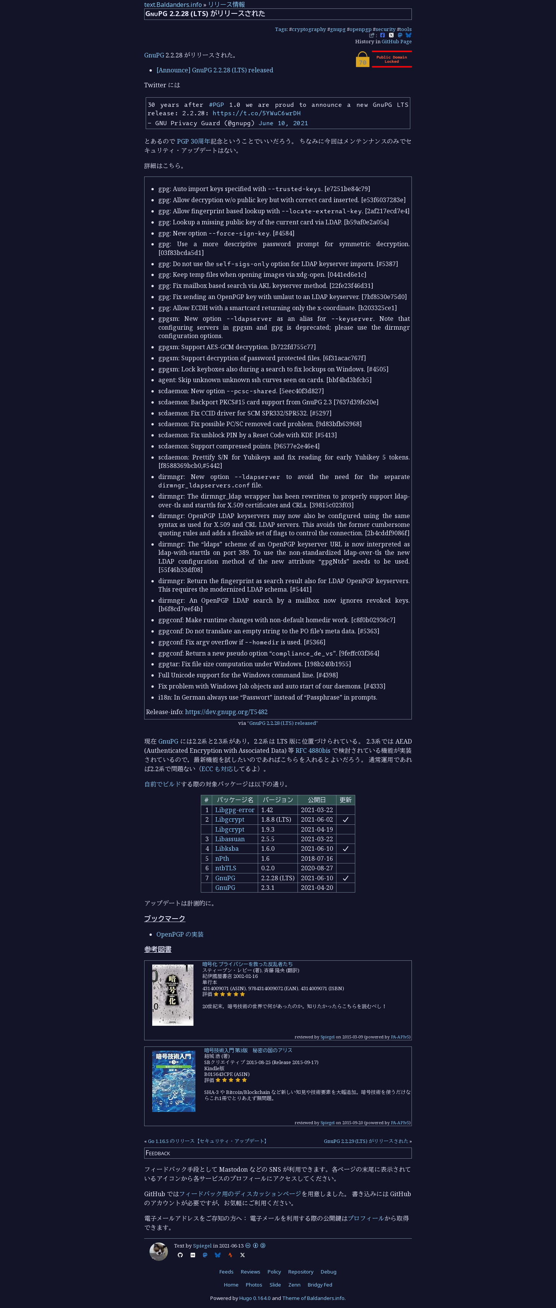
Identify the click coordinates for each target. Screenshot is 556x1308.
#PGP (216, 104)
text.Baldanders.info (173, 4)
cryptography (309, 29)
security (386, 29)
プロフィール (366, 1218)
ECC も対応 (217, 769)
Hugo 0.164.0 (255, 1298)
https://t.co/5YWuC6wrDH (257, 113)
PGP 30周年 (193, 141)
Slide (275, 1284)
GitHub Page (397, 41)
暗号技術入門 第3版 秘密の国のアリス (248, 1050)
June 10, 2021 (283, 123)
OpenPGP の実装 (180, 934)
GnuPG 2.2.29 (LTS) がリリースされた (366, 1141)
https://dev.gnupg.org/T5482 (226, 712)
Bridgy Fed (320, 1284)
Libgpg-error (235, 810)
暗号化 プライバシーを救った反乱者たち (247, 964)
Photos (254, 1284)
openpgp (361, 29)
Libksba (227, 848)
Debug (329, 1271)
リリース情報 (226, 4)
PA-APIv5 (400, 1037)
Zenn (294, 1284)
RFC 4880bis (313, 750)
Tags (281, 29)
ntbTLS (225, 868)
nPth (222, 858)
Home (231, 1284)
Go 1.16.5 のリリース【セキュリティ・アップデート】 (208, 1141)
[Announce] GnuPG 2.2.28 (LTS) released (214, 70)
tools (406, 29)
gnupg (338, 29)
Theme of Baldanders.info (313, 1298)
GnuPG (154, 55)
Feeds (226, 1271)
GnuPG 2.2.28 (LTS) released (282, 722)
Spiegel (327, 1037)
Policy (274, 1271)
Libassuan (230, 839)
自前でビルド (162, 784)
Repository (301, 1271)
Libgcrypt (229, 819)
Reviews (250, 1271)
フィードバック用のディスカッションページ (240, 1194)
